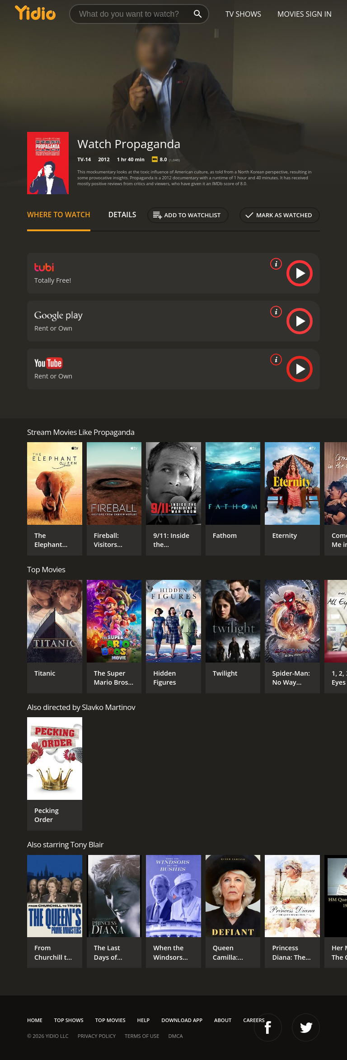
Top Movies (110, 1020)
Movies (290, 14)
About (222, 1020)
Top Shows (69, 1020)
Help (143, 1020)
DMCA (175, 1035)
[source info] (274, 264)
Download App (181, 1020)
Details (122, 214)
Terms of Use (142, 1035)
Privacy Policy (97, 1035)
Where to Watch (58, 214)
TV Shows (243, 14)
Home (34, 1020)
